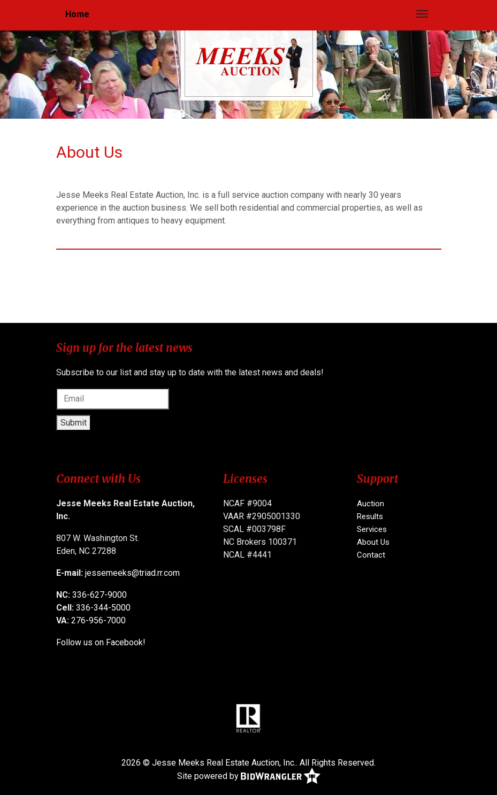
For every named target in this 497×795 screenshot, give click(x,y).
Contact (371, 555)
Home (77, 14)
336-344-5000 (103, 608)
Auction (370, 503)
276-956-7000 (98, 620)
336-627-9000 (99, 595)
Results (370, 516)
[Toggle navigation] (422, 13)
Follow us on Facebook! (101, 642)
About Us (373, 542)
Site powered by (248, 776)
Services (372, 529)
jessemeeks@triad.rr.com (132, 573)
